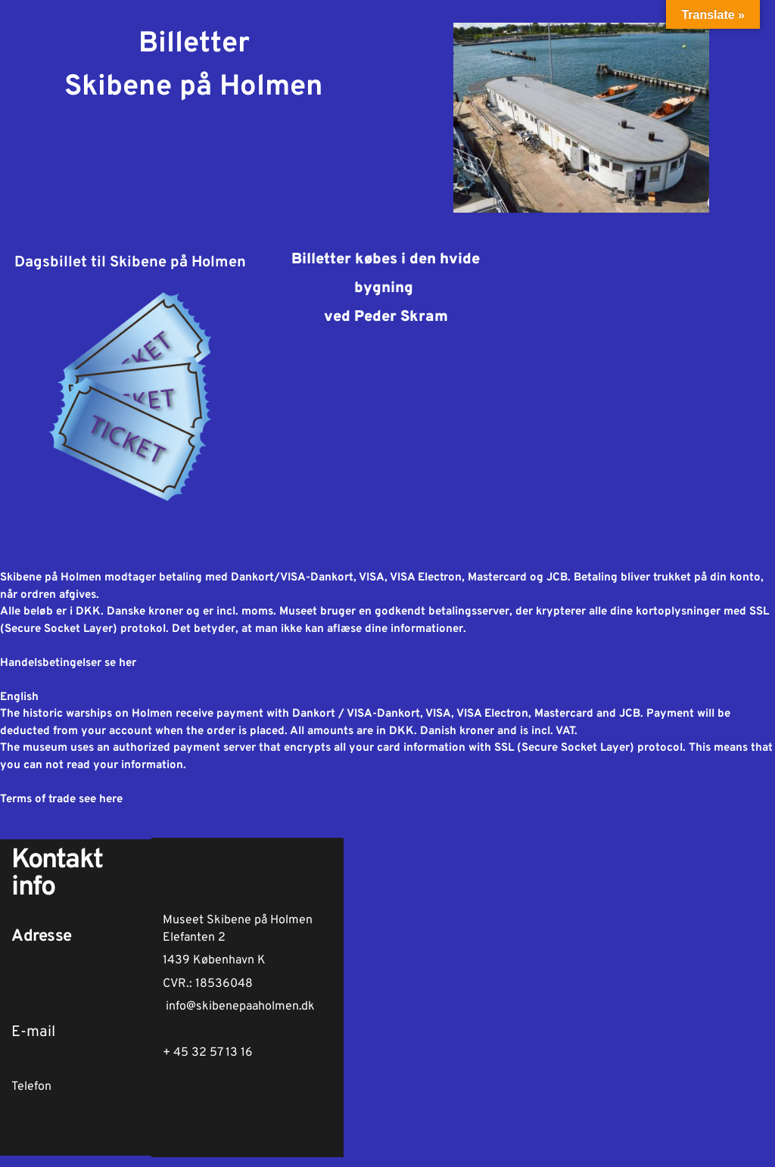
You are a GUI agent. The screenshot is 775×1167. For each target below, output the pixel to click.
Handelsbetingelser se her (68, 663)
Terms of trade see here (61, 799)
